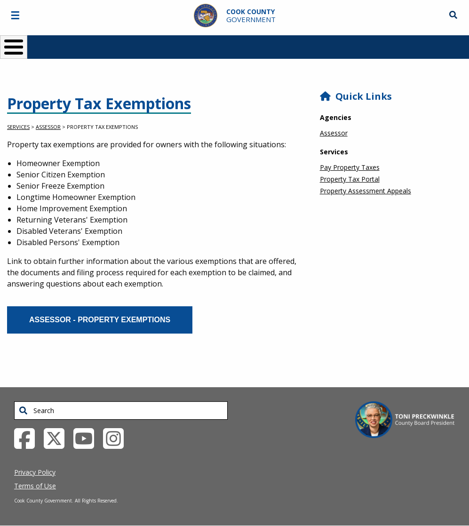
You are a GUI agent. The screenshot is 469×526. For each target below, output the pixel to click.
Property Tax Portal (350, 179)
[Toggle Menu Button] (13, 47)
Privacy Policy (35, 472)
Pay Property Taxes (350, 167)
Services (18, 126)
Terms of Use (35, 485)
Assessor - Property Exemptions (99, 320)
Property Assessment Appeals (365, 190)
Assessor (48, 126)
